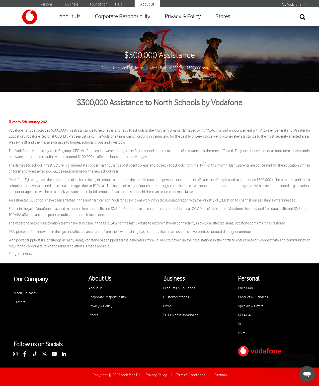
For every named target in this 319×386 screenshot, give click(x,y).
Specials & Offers (250, 306)
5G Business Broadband (181, 315)
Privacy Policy (156, 375)
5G (240, 324)
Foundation (98, 4)
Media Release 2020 (165, 68)
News (167, 306)
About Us (147, 4)
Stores (223, 16)
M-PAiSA (244, 315)
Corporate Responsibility (122, 16)
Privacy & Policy (183, 16)
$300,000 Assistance (159, 55)
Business (71, 4)
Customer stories (176, 297)
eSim (241, 333)
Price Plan (245, 288)
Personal (47, 4)
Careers (19, 302)
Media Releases (132, 68)
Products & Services (253, 297)
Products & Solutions (179, 288)
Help (118, 4)
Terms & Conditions (190, 375)
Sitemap (220, 375)
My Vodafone (291, 5)
